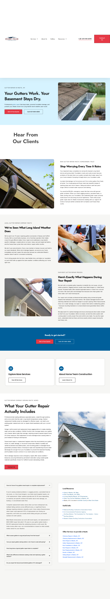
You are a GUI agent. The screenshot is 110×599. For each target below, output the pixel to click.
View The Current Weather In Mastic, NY (76, 498)
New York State (93, 501)
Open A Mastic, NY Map (71, 493)
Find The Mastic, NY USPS (72, 495)
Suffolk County (82, 501)
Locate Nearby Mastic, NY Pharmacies (76, 496)
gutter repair (16, 104)
